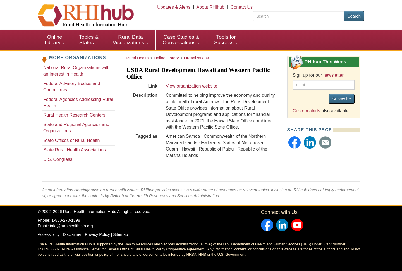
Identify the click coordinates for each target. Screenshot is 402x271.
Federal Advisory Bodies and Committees (71, 86)
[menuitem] (55, 40)
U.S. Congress (57, 159)
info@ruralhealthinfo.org (71, 226)
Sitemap (120, 234)
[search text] (298, 16)
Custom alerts (306, 110)
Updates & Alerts (173, 7)
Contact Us (242, 7)
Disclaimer (72, 234)
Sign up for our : (319, 75)
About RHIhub (210, 7)
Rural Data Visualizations (131, 39)
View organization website (191, 86)
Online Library (55, 39)
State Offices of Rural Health (71, 140)
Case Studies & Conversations (181, 39)
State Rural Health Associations (74, 149)
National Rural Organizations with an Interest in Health (76, 70)
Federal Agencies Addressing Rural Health (78, 102)
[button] (294, 142)
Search (354, 16)
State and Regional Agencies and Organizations (76, 127)
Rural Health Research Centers (74, 115)
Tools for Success (226, 39)
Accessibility (48, 234)
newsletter (333, 75)
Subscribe (341, 98)
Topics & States (89, 39)
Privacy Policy (97, 234)
